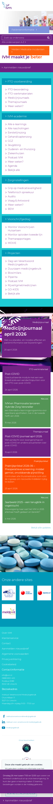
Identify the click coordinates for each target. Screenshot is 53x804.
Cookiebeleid (9, 664)
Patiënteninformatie (24, 29)
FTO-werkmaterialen (19, 94)
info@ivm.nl (7, 675)
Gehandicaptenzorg (18, 137)
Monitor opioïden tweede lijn (23, 235)
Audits (10, 196)
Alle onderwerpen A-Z (14, 42)
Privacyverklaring (11, 659)
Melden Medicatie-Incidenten (29, 50)
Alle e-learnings (15, 124)
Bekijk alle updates (41, 528)
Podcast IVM (14, 157)
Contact (6, 643)
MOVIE (10, 243)
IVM (11, 5)
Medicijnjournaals (17, 98)
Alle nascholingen (17, 128)
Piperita (11, 277)
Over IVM (7, 633)
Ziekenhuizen (14, 153)
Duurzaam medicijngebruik (23, 269)
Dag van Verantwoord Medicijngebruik (19, 262)
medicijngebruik (12, 728)
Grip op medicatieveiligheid (23, 188)
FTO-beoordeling (16, 89)
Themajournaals (16, 102)
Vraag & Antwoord (17, 201)
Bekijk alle (12, 170)
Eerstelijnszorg (15, 133)
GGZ (9, 141)
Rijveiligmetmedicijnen (20, 285)
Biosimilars (13, 273)
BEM (9, 209)
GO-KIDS (12, 289)
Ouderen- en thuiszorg (20, 149)
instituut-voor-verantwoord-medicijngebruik (23, 722)
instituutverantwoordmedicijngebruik (21, 716)
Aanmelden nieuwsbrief (16, 67)
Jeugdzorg (13, 145)
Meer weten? (14, 106)
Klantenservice (10, 638)
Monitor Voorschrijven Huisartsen (19, 228)
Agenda (11, 166)
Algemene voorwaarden (15, 654)
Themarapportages (18, 239)
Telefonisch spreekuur (19, 192)
